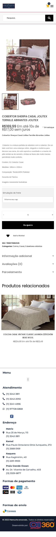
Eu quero (28, 225)
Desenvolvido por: (20, 525)
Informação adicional (17, 256)
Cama (33, 30)
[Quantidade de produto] (28, 215)
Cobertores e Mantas (33, 246)
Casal (21, 246)
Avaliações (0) (12, 264)
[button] (28, 379)
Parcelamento (12, 272)
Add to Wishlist (19, 236)
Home (20, 30)
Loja (26, 30)
